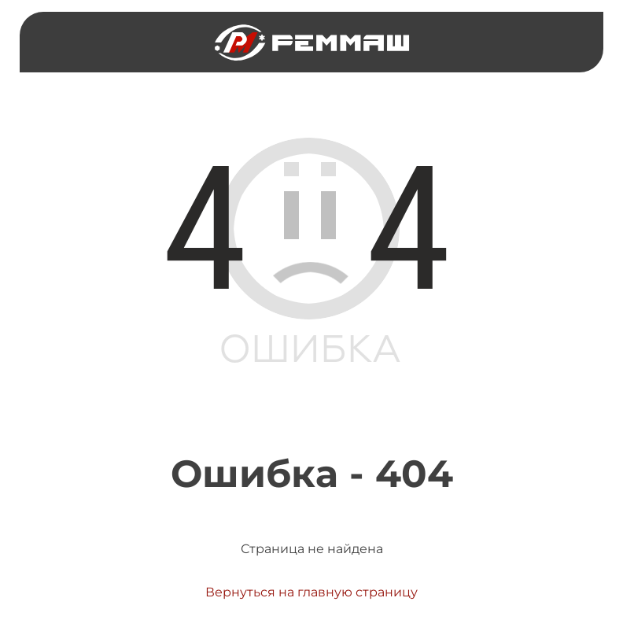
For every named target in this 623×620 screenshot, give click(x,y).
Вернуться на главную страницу (311, 592)
